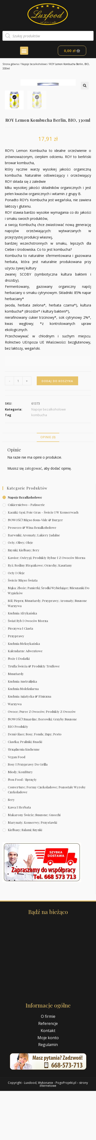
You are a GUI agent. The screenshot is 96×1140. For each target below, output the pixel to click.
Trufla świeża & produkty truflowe (34, 715)
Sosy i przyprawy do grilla (28, 813)
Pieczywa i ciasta (20, 677)
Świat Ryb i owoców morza (28, 670)
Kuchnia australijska (22, 730)
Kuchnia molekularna (23, 738)
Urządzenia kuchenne (24, 798)
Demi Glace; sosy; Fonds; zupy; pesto (34, 783)
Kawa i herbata (19, 856)
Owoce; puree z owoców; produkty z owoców (42, 760)
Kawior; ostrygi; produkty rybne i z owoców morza (46, 607)
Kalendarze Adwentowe (25, 700)
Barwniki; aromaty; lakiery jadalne (34, 584)
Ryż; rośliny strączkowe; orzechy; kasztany (40, 614)
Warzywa (15, 753)
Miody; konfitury (20, 821)
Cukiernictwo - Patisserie (26, 554)
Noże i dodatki (19, 707)
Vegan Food (16, 806)
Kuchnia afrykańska (22, 662)
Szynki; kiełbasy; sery (23, 599)
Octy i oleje (16, 622)
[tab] (48, 486)
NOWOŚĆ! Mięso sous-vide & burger (35, 569)
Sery (11, 849)
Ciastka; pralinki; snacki (25, 791)
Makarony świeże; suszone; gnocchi (34, 864)
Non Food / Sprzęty (22, 828)
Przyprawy (16, 685)
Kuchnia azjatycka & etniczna (29, 745)
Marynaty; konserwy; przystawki (32, 871)
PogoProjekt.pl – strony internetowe (64, 1133)
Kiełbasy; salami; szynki (25, 879)
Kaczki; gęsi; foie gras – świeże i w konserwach (43, 561)
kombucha (39, 464)
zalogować (33, 517)
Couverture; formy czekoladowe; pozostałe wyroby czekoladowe (47, 838)
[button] (24, 51)
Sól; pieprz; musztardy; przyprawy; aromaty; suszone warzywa (47, 652)
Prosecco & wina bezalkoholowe (32, 576)
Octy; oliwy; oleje (20, 591)
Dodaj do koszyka (57, 430)
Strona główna (10, 64)
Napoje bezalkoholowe (34, 64)
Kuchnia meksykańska (24, 692)
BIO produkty (18, 775)
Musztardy (16, 723)
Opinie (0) (48, 486)
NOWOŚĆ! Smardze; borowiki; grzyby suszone (42, 768)
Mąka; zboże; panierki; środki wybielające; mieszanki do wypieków (48, 639)
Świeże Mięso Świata (22, 629)
